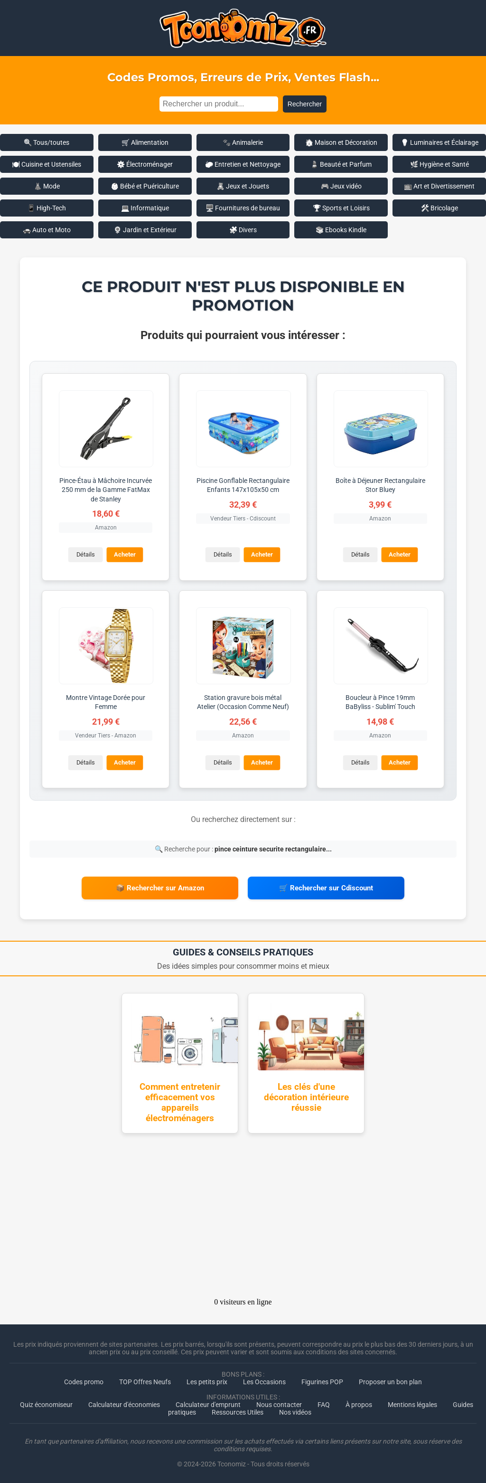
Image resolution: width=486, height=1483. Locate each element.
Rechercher (305, 104)
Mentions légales (412, 1403)
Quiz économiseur (46, 1403)
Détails (85, 554)
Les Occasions (264, 1381)
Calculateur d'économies (124, 1403)
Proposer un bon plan (390, 1381)
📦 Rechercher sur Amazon (160, 888)
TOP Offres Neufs (145, 1381)
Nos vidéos (295, 1411)
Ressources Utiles (237, 1411)
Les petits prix (207, 1381)
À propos (359, 1403)
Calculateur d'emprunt (208, 1403)
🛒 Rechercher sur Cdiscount (326, 888)
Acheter (125, 554)
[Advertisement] (243, 1217)
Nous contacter (279, 1403)
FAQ (324, 1403)
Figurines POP (322, 1381)
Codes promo (83, 1381)
